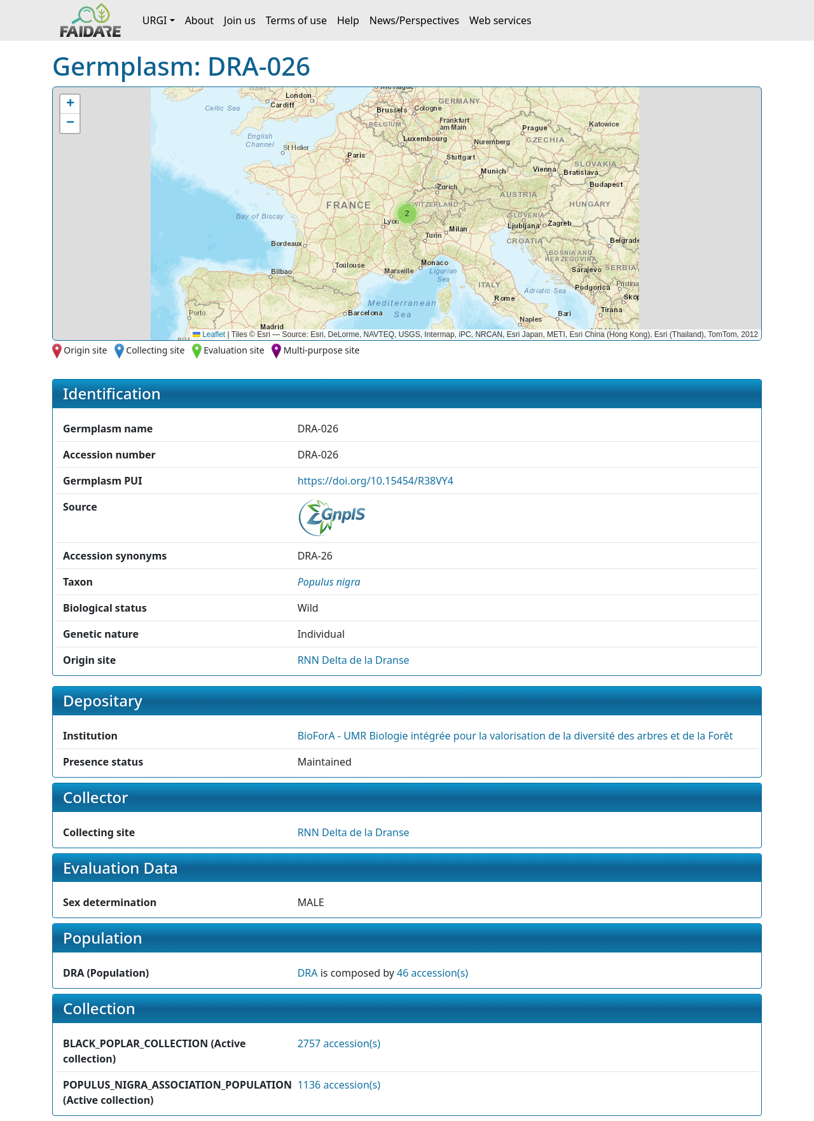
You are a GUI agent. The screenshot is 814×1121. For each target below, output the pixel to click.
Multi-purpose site (322, 350)
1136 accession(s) (339, 1085)
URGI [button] (154, 20)
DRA (308, 973)
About (199, 20)
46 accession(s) (432, 973)
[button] (407, 213)
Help (348, 20)
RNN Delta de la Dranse (354, 660)
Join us (240, 20)
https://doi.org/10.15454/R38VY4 (375, 481)
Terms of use (296, 20)
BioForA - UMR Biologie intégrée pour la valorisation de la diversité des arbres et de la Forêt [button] (515, 736)
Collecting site (155, 350)
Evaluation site (234, 350)
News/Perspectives (414, 20)
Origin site (85, 350)
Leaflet (209, 334)
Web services (500, 20)
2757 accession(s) (339, 1043)
